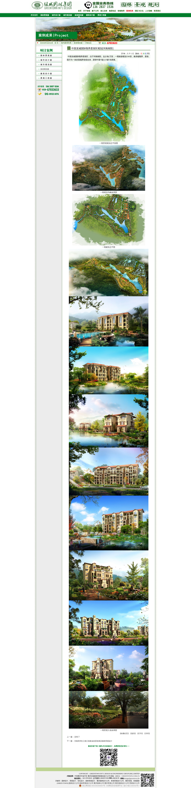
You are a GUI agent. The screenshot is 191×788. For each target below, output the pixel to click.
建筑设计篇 (90, 15)
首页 (79, 11)
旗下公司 (95, 11)
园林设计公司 (74, 783)
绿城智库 (121, 11)
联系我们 (157, 11)
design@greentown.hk (132, 778)
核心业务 (103, 11)
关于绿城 (86, 11)
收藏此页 (124, 733)
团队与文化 (139, 11)
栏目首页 (34, 15)
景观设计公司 (134, 783)
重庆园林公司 (99, 783)
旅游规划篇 (79, 15)
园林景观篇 (44, 15)
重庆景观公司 (109, 783)
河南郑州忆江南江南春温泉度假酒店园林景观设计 (93, 741)
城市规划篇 (67, 15)
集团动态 (112, 11)
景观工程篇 (101, 15)
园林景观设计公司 (86, 783)
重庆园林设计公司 (122, 783)
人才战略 (148, 11)
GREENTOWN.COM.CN (131, 776)
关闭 (147, 733)
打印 (140, 733)
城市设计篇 (56, 15)
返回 (133, 733)
